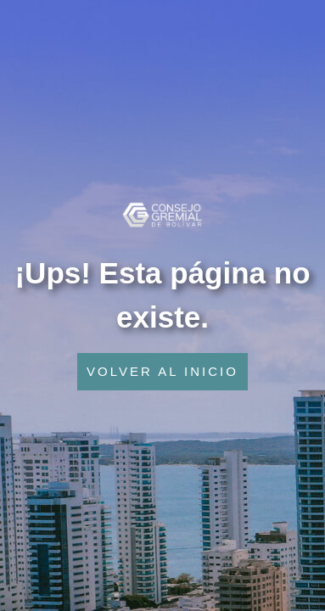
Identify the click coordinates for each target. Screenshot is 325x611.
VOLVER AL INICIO (162, 371)
